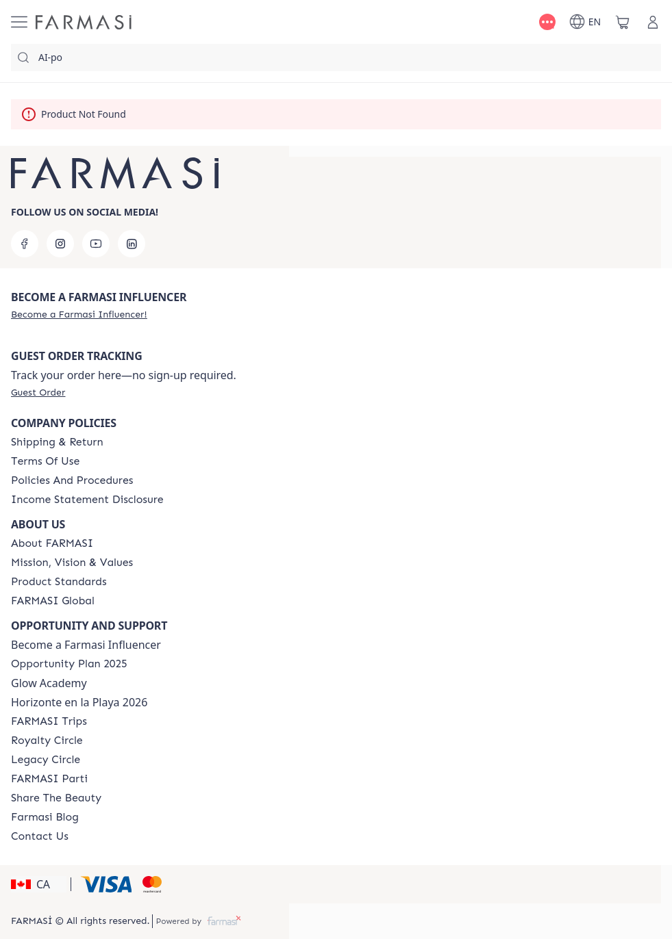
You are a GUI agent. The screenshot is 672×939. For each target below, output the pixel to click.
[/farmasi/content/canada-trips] (49, 721)
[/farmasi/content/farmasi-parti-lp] (49, 779)
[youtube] (96, 243)
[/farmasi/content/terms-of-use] (45, 461)
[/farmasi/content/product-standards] (59, 582)
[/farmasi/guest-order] (38, 392)
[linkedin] (131, 243)
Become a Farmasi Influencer (86, 645)
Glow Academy (49, 683)
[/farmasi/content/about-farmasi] (52, 543)
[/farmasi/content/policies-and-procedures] (72, 480)
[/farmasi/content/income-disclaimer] (87, 499)
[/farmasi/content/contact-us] (40, 836)
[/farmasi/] (84, 22)
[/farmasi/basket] (622, 22)
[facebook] (24, 243)
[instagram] (60, 243)
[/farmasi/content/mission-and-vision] (72, 562)
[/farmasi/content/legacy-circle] (45, 760)
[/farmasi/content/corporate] (53, 601)
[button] (38, 884)
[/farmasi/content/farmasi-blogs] (45, 817)
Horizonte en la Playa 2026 (79, 702)
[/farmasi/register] (79, 314)
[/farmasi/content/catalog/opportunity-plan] (69, 664)
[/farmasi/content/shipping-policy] (57, 442)
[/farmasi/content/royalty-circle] (47, 740)
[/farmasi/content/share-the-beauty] (56, 798)
